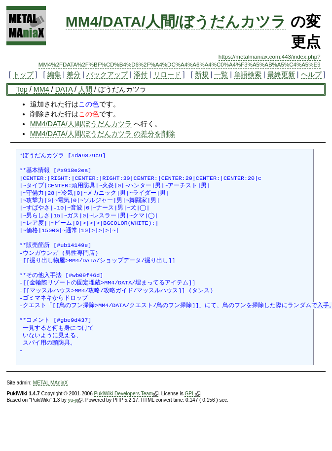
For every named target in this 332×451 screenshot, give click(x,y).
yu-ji (75, 400)
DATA (64, 89)
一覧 (221, 74)
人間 (85, 89)
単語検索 (247, 74)
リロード (167, 74)
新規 (202, 74)
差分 (73, 74)
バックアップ (107, 74)
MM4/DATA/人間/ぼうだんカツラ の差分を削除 (102, 134)
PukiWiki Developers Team (126, 394)
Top (21, 89)
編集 (54, 74)
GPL (192, 394)
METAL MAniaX (50, 382)
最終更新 (281, 74)
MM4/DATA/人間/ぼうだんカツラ (176, 21)
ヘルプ (311, 74)
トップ (23, 74)
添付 (141, 74)
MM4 (41, 89)
